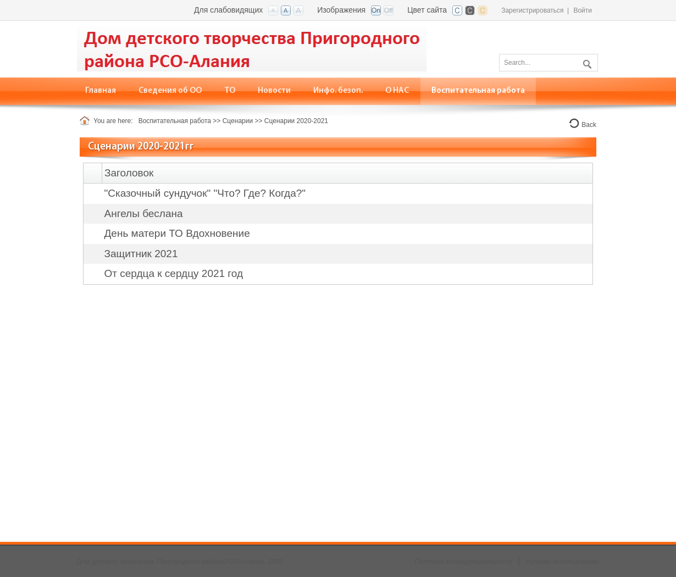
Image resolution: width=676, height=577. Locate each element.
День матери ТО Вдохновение (177, 233)
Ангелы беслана (143, 213)
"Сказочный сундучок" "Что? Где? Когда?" (205, 193)
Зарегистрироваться (532, 10)
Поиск (585, 62)
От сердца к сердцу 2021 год (173, 273)
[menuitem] (170, 91)
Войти (582, 10)
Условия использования (562, 561)
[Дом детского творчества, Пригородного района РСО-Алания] (251, 48)
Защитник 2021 (141, 253)
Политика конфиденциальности (463, 561)
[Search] (548, 62)
